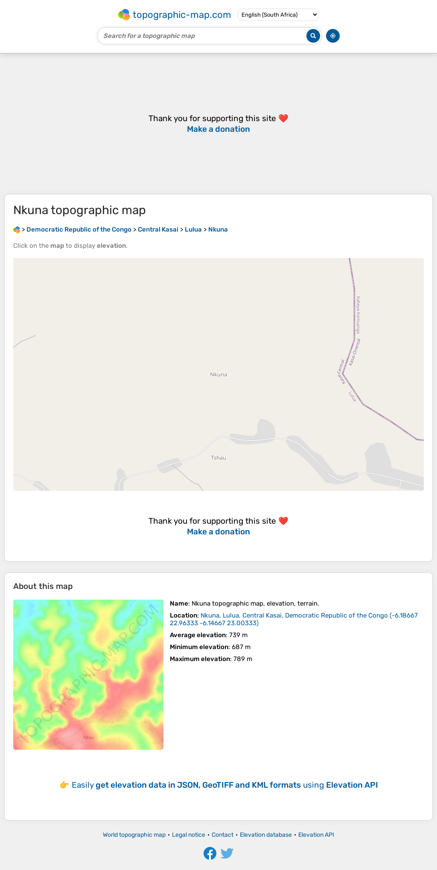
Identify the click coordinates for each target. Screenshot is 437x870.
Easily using (225, 785)
